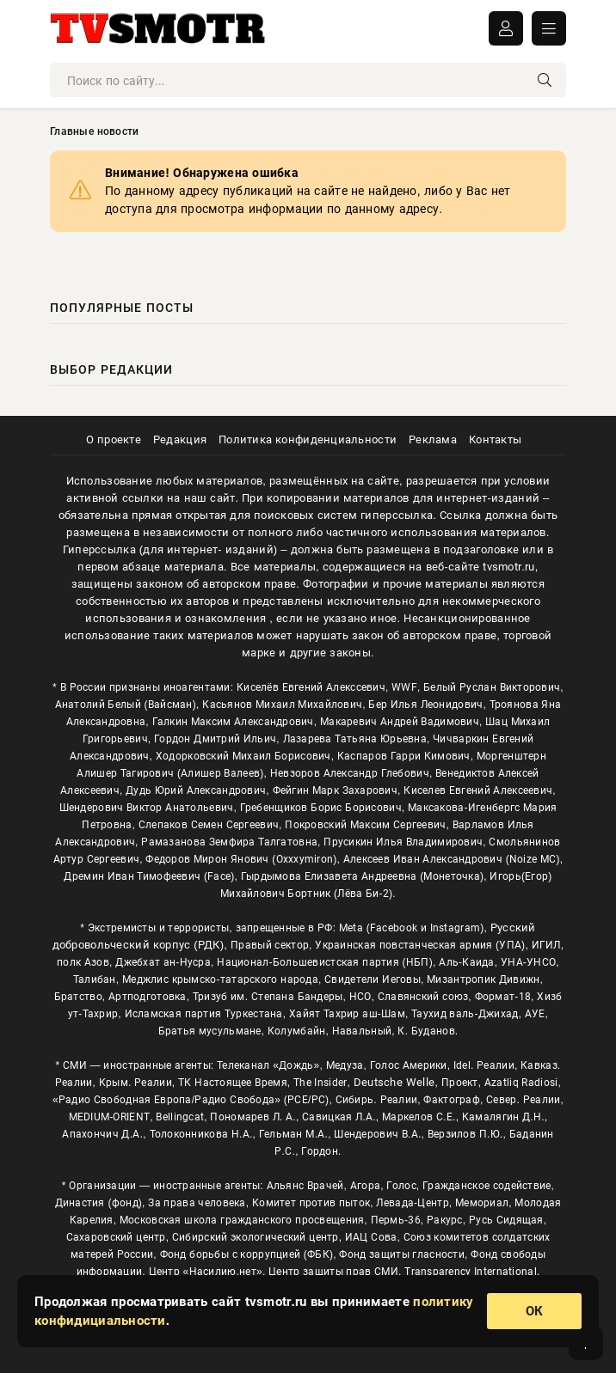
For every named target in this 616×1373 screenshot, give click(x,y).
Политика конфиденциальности (308, 439)
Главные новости (94, 131)
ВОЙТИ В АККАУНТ (506, 28)
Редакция (179, 439)
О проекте (113, 439)
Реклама (433, 439)
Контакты (495, 439)
